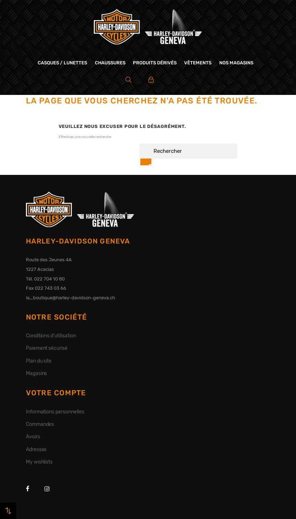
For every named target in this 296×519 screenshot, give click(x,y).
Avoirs (33, 436)
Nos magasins (236, 62)
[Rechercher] (188, 151)
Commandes (40, 424)
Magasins (36, 373)
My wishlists (39, 462)
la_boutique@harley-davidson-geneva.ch (70, 297)
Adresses (36, 449)
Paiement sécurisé (47, 348)
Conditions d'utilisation (51, 335)
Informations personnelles (55, 411)
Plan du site (39, 361)
